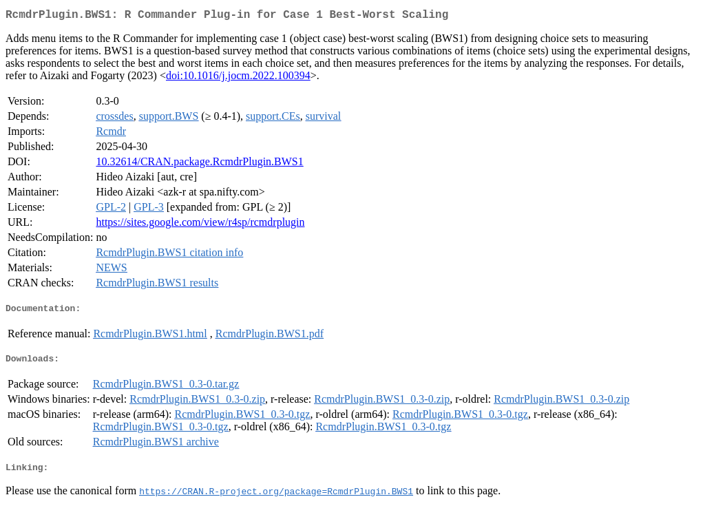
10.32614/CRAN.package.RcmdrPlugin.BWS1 (199, 164)
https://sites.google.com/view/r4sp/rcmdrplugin (200, 225)
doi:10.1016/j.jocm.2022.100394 (238, 78)
